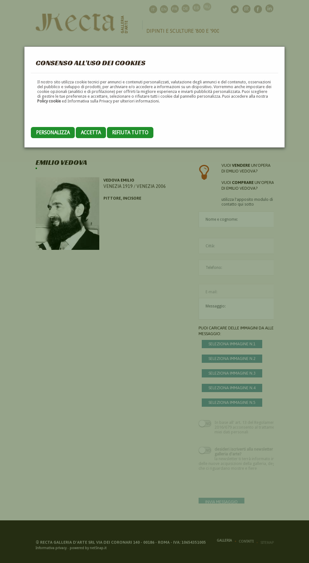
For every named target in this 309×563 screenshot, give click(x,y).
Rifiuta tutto (130, 133)
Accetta (91, 133)
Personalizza (53, 133)
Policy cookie (49, 101)
